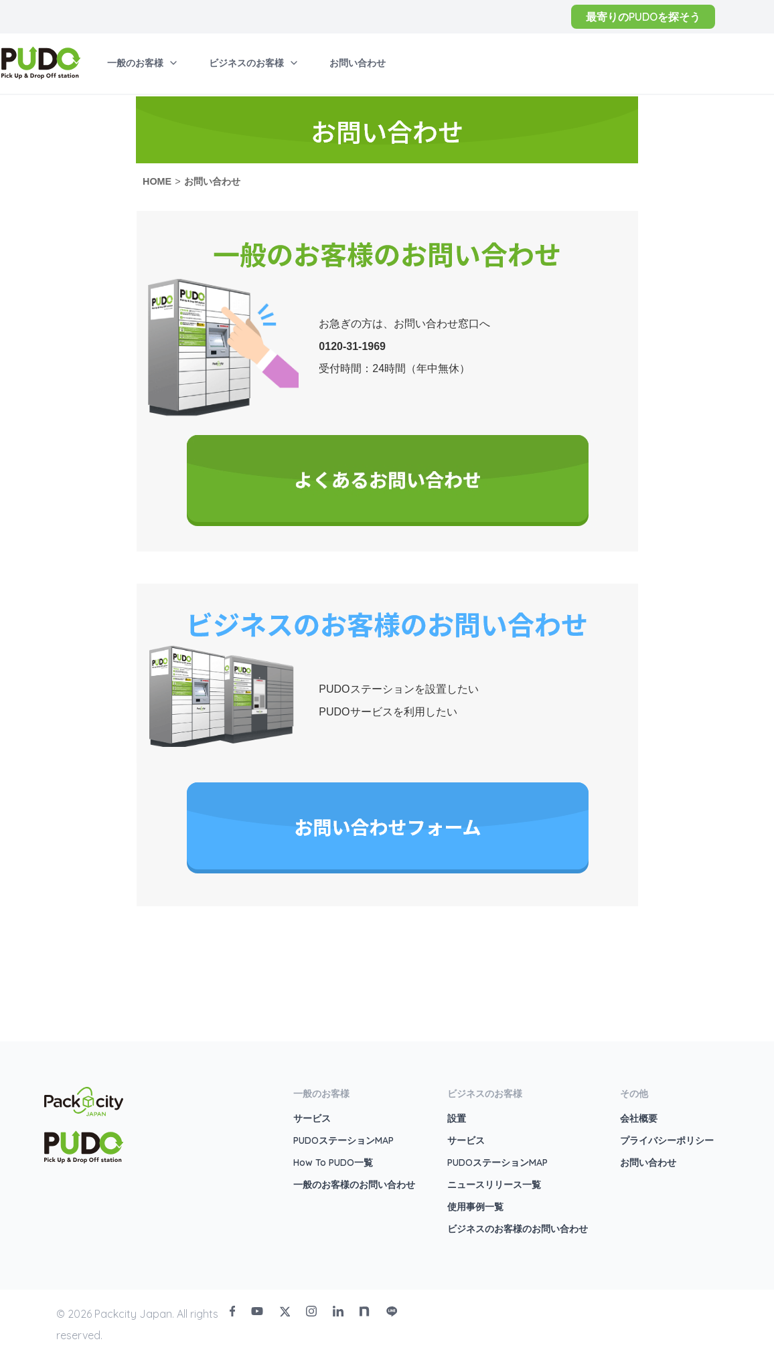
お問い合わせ (212, 181)
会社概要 (638, 1118)
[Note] (365, 1311)
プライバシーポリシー (667, 1140)
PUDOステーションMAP (343, 1140)
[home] (40, 63)
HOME (157, 181)
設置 (456, 1118)
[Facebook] (232, 1311)
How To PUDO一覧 (333, 1163)
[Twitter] (284, 1311)
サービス (312, 1118)
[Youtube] (257, 1311)
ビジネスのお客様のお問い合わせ (517, 1229)
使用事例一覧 (475, 1207)
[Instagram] (311, 1311)
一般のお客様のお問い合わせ (354, 1185)
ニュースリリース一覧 (494, 1185)
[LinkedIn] (338, 1311)
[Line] (391, 1311)
